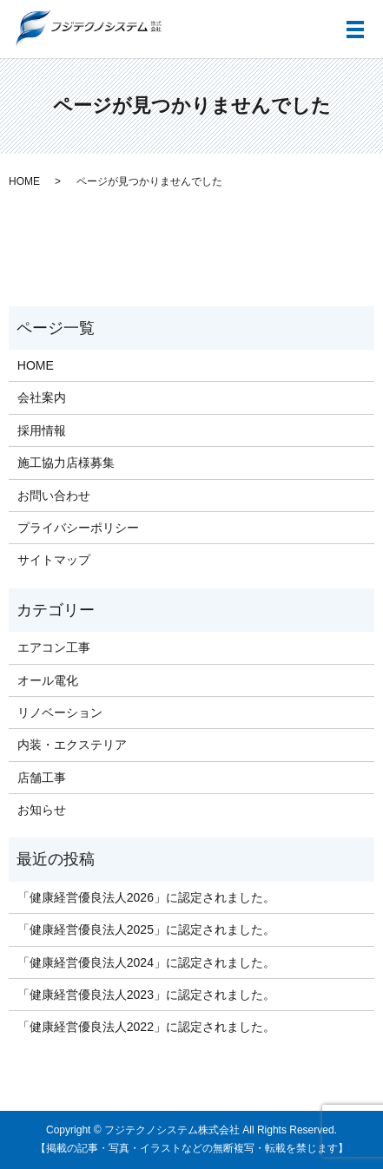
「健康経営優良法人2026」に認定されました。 (146, 897)
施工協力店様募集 (66, 463)
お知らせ (41, 810)
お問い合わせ (53, 495)
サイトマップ (53, 560)
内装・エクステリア (72, 745)
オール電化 (47, 680)
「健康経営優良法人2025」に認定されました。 (146, 929)
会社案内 (41, 397)
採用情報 (41, 430)
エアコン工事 (53, 647)
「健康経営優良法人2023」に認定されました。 (146, 995)
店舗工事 (41, 778)
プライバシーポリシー (78, 528)
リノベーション (59, 712)
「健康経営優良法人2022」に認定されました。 (146, 1027)
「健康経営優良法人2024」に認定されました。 (146, 962)
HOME (24, 181)
